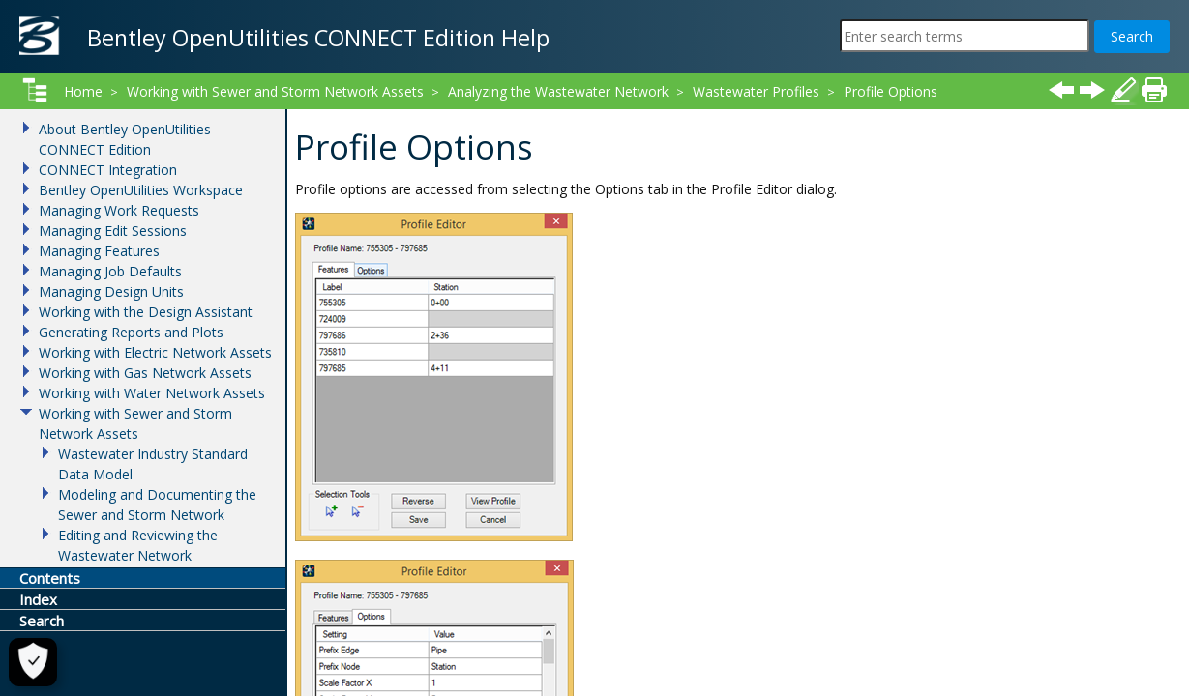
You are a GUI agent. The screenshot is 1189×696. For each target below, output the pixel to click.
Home (83, 91)
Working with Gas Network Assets (145, 372)
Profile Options (890, 91)
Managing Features (99, 251)
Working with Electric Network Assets (155, 352)
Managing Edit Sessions (113, 230)
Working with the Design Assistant (146, 312)
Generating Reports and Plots (131, 332)
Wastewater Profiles (756, 91)
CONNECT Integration (108, 169)
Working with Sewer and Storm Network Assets (275, 91)
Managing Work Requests (119, 210)
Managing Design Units (111, 291)
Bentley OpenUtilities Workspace (141, 190)
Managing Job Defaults (110, 271)
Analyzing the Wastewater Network (558, 91)
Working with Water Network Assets (152, 393)
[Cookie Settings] (25, 662)
